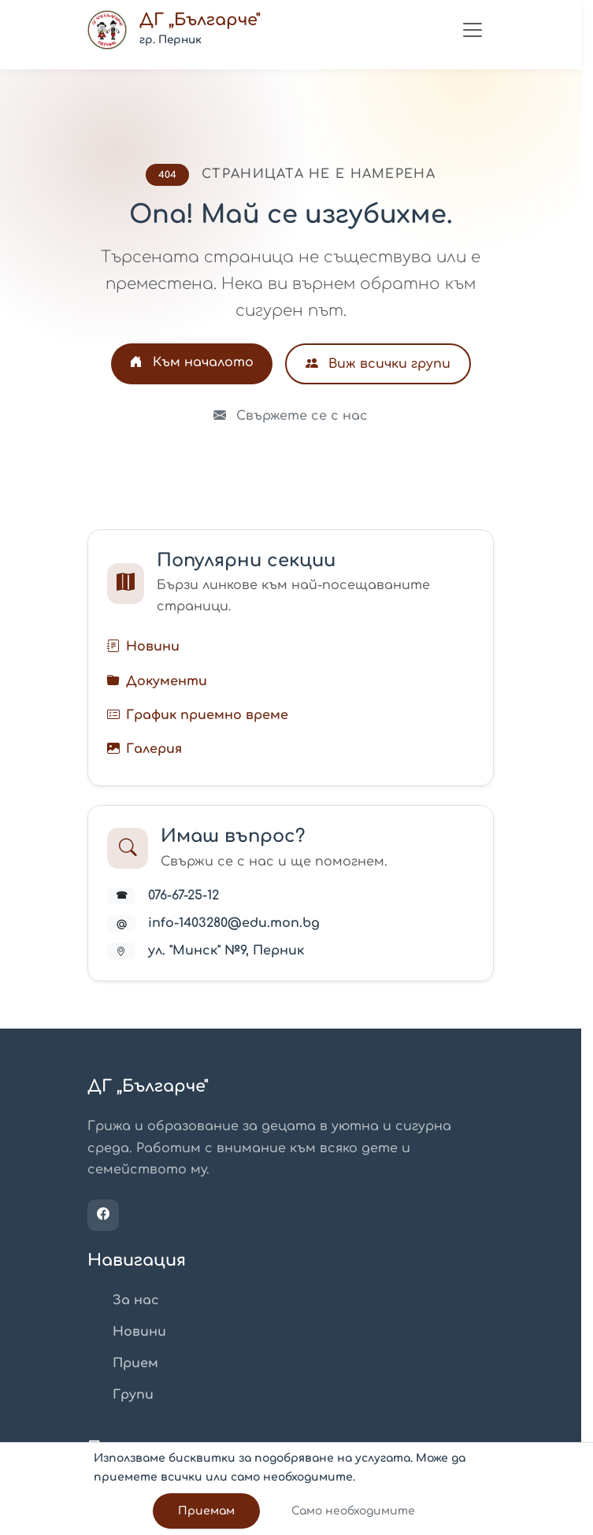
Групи (133, 1395)
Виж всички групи (378, 364)
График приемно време (207, 715)
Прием (135, 1363)
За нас (136, 1300)
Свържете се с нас (290, 416)
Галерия (154, 749)
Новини (153, 647)
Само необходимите (353, 1511)
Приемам (206, 1511)
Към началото (192, 362)
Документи (166, 681)
